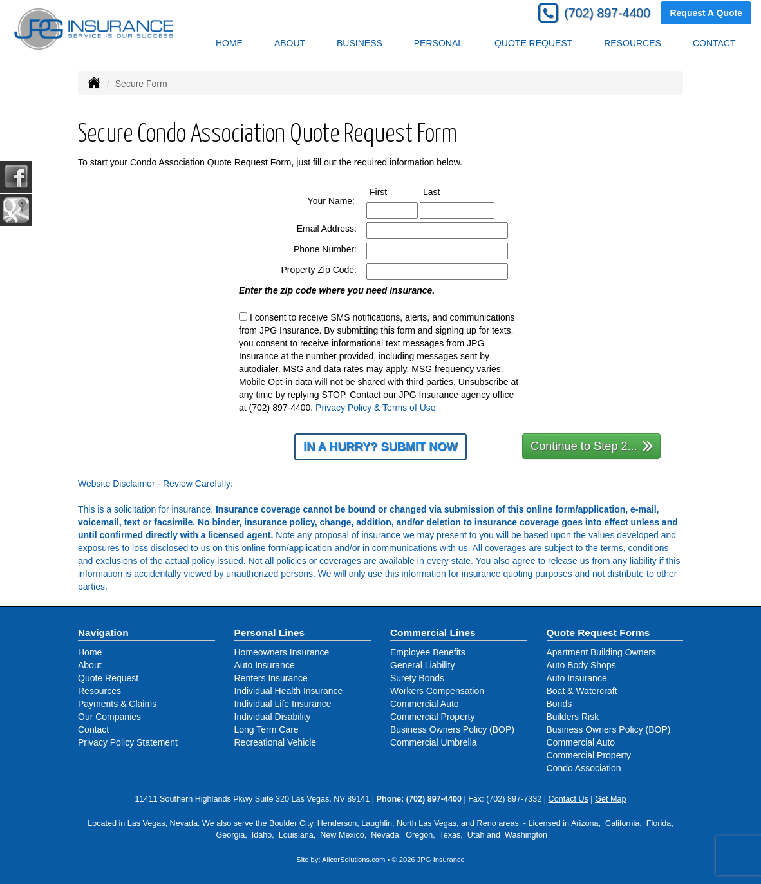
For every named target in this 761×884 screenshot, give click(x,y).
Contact (714, 43)
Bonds (559, 704)
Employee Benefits (427, 652)
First (390, 191)
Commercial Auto (424, 704)
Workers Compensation (437, 691)
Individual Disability (272, 716)
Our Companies (109, 716)
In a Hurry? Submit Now (380, 446)
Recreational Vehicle (275, 742)
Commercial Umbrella (433, 742)
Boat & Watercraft (582, 691)
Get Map (610, 799)
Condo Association (584, 768)
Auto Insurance (264, 665)
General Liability (422, 665)
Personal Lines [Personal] (269, 632)
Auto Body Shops (581, 665)
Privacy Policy (343, 407)
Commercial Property (432, 716)
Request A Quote (706, 13)
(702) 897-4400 (607, 13)
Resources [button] (632, 43)
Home (229, 43)
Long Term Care (266, 729)
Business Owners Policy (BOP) (452, 729)
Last (443, 191)
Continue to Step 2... (592, 445)
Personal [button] (438, 43)
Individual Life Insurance (283, 704)
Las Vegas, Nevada (162, 823)
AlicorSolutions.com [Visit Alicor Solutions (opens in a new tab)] (353, 859)
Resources (99, 691)
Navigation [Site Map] (103, 632)
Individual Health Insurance (288, 691)
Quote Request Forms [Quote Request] (598, 632)
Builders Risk (573, 716)
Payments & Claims (117, 704)
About (289, 43)
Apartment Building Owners (601, 652)
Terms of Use (408, 407)
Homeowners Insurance (282, 652)
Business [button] (359, 43)
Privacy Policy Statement (128, 742)
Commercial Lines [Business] (433, 632)
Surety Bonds (417, 678)
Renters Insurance (271, 678)
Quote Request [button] (533, 43)
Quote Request (108, 678)
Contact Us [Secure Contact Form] (568, 799)
